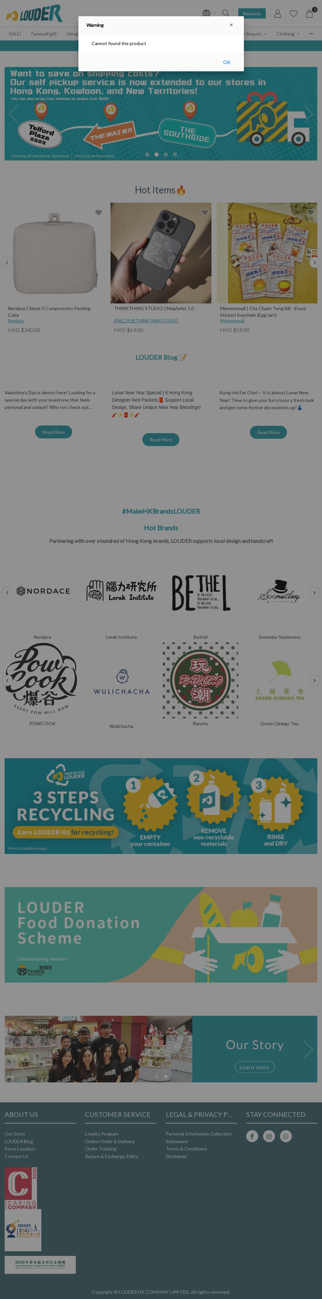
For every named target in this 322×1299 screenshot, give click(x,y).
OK (226, 62)
